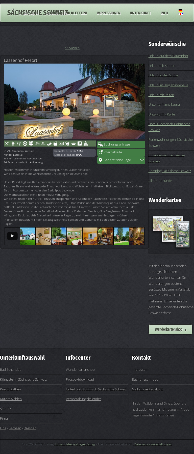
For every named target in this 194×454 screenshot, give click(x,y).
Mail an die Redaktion (147, 389)
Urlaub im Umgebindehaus (168, 85)
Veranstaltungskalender (83, 398)
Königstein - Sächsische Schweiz (23, 379)
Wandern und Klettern (67, 12)
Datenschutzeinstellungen (153, 444)
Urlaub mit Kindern (163, 65)
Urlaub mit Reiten (161, 95)
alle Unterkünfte (160, 180)
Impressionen (108, 12)
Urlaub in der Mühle (163, 75)
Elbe (3, 428)
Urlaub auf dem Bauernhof (168, 55)
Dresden (30, 428)
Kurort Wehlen (11, 398)
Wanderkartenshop (168, 329)
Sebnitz (5, 408)
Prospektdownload (80, 379)
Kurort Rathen (10, 389)
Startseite (28, 12)
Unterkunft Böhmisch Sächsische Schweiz (96, 389)
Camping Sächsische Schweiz (170, 170)
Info (164, 12)
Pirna (4, 418)
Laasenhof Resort (20, 60)
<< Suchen (72, 48)
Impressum (140, 369)
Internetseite (113, 152)
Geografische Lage (117, 160)
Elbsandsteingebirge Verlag (75, 444)
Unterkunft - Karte (162, 114)
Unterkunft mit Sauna (164, 104)
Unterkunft (140, 12)
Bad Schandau (10, 369)
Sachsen (15, 428)
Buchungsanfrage (117, 144)
